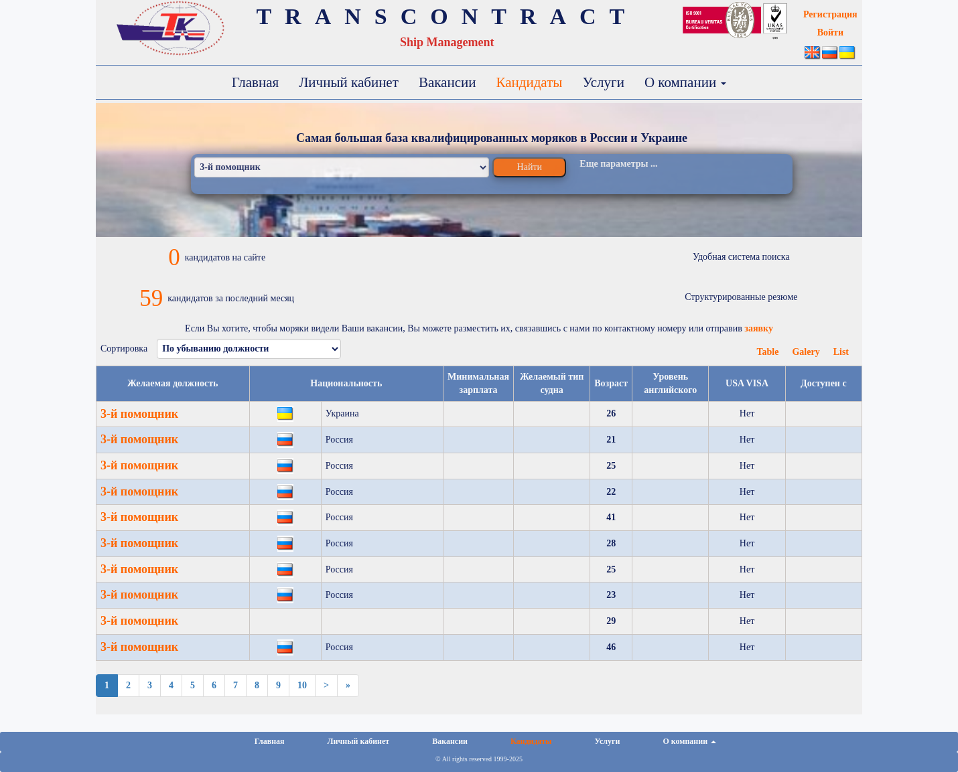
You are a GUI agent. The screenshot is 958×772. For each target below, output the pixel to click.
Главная (255, 82)
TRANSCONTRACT (447, 16)
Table (767, 352)
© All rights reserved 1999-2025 (479, 759)
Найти (529, 167)
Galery (805, 352)
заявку (758, 328)
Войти (830, 32)
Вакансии (447, 82)
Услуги (603, 82)
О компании (685, 82)
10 (302, 685)
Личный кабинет (349, 82)
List (841, 352)
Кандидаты (529, 82)
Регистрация (830, 14)
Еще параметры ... (618, 164)
